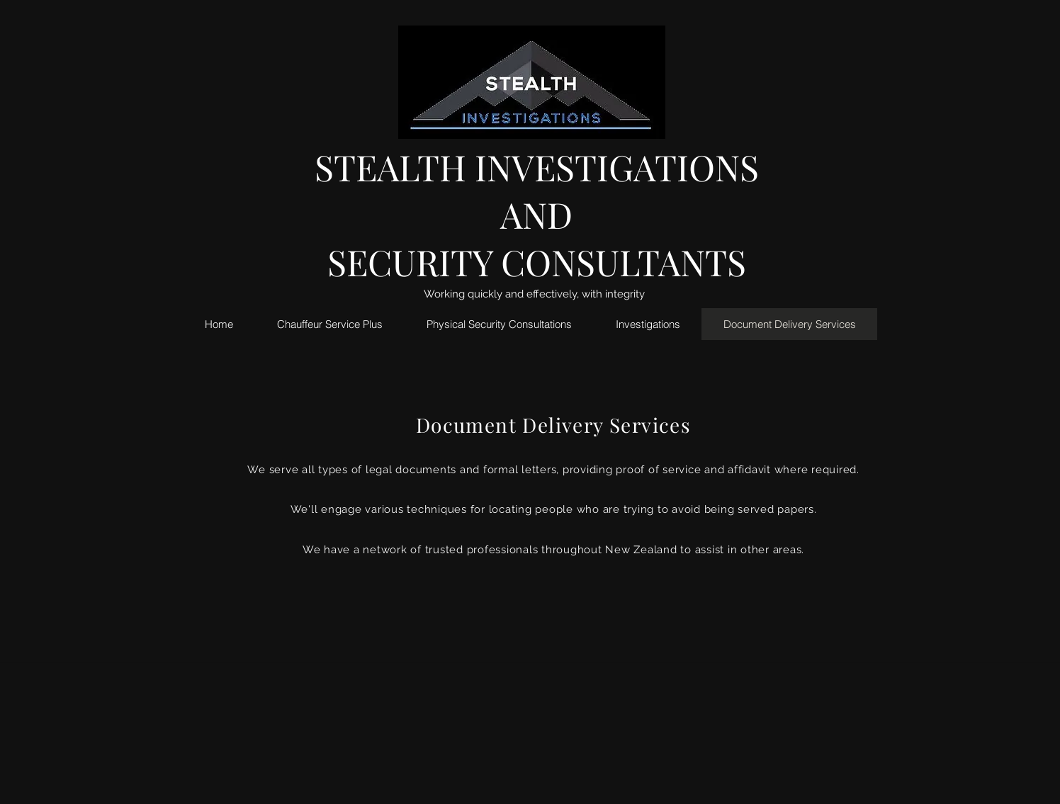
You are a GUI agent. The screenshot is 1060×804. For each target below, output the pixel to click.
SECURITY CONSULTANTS (536, 261)
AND (536, 214)
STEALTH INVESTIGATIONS (537, 167)
